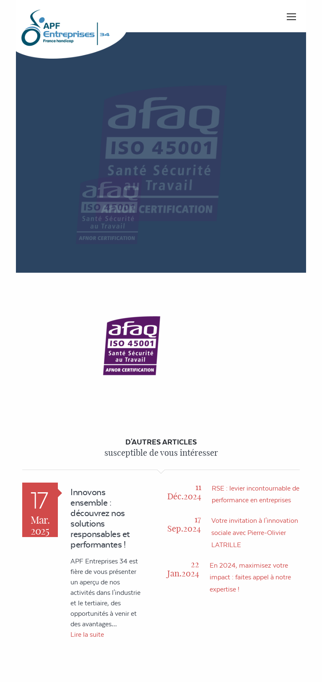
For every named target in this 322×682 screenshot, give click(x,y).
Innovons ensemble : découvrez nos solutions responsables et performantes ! (100, 518)
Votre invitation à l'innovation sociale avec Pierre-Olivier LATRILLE (254, 533)
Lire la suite (87, 634)
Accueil (188, 147)
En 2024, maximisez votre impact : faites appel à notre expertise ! (250, 577)
